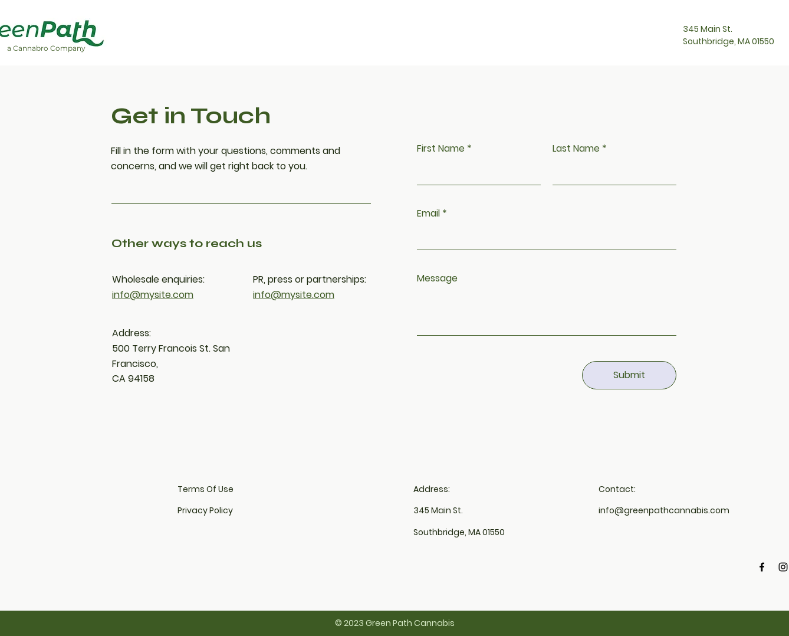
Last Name (576, 148)
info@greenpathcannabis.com (664, 510)
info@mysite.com (152, 294)
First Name (441, 148)
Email (428, 213)
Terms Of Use (205, 489)
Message (437, 278)
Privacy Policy (205, 510)
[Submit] (629, 375)
